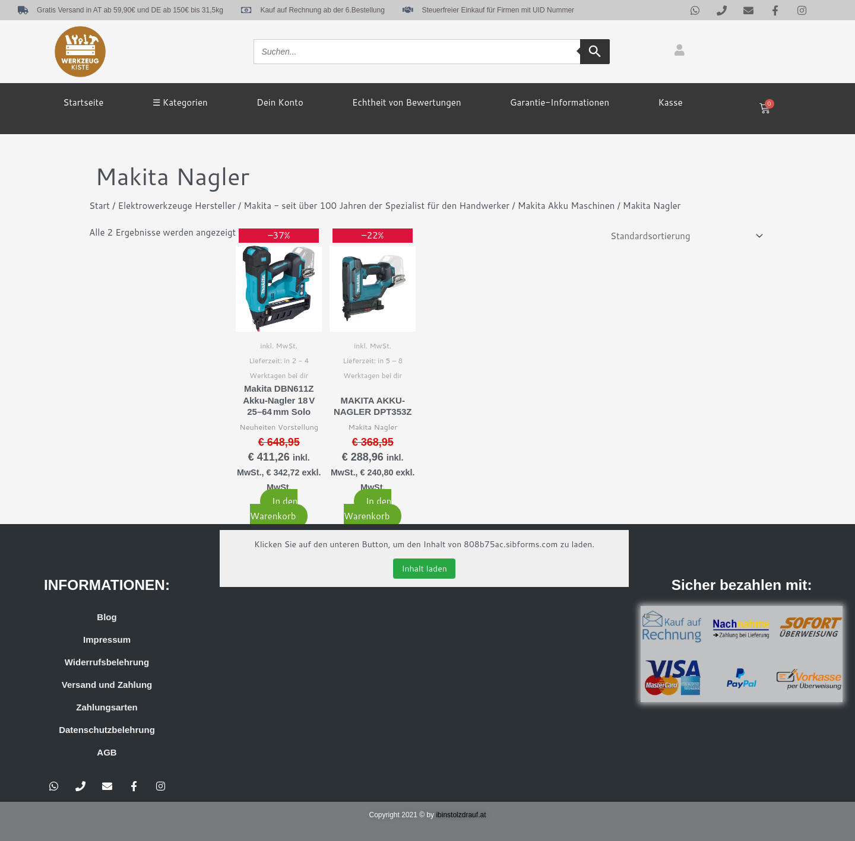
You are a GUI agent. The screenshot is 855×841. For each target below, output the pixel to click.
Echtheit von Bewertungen (406, 102)
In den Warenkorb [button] (273, 508)
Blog (106, 617)
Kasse (670, 102)
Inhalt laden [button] (423, 569)
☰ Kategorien (180, 102)
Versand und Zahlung (107, 685)
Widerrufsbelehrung (107, 663)
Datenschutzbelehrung (107, 730)
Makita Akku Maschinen (566, 205)
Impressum (107, 640)
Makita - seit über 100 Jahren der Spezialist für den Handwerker (377, 205)
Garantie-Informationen (559, 102)
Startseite (83, 102)
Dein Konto (279, 102)
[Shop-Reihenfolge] (684, 236)
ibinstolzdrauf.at (461, 815)
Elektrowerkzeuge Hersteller (177, 205)
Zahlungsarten (106, 708)
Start (99, 205)
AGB (106, 753)
